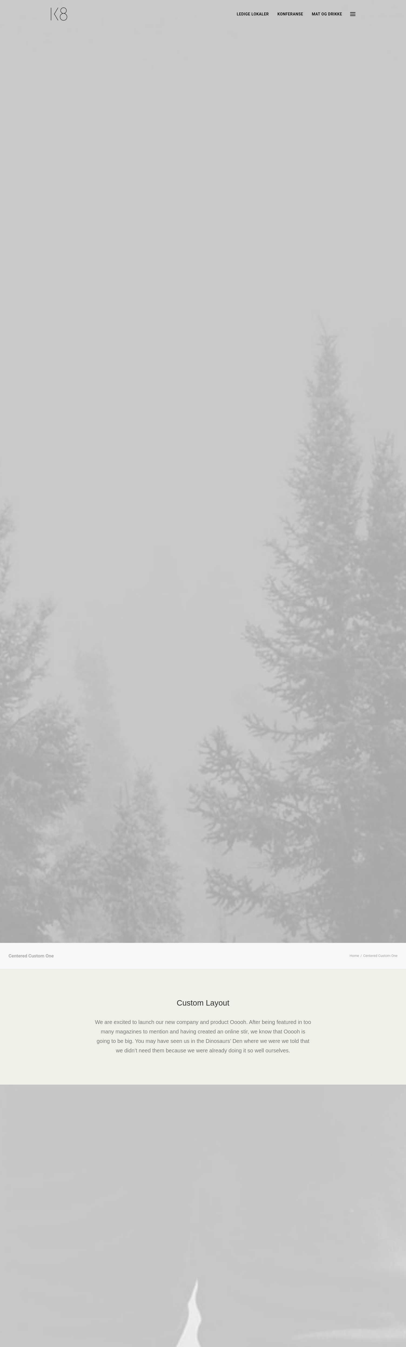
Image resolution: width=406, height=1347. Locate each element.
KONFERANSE (290, 14)
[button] (352, 14)
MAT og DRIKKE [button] (327, 14)
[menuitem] (255, 14)
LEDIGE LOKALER (253, 14)
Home (354, 164)
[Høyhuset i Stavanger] (59, 14)
